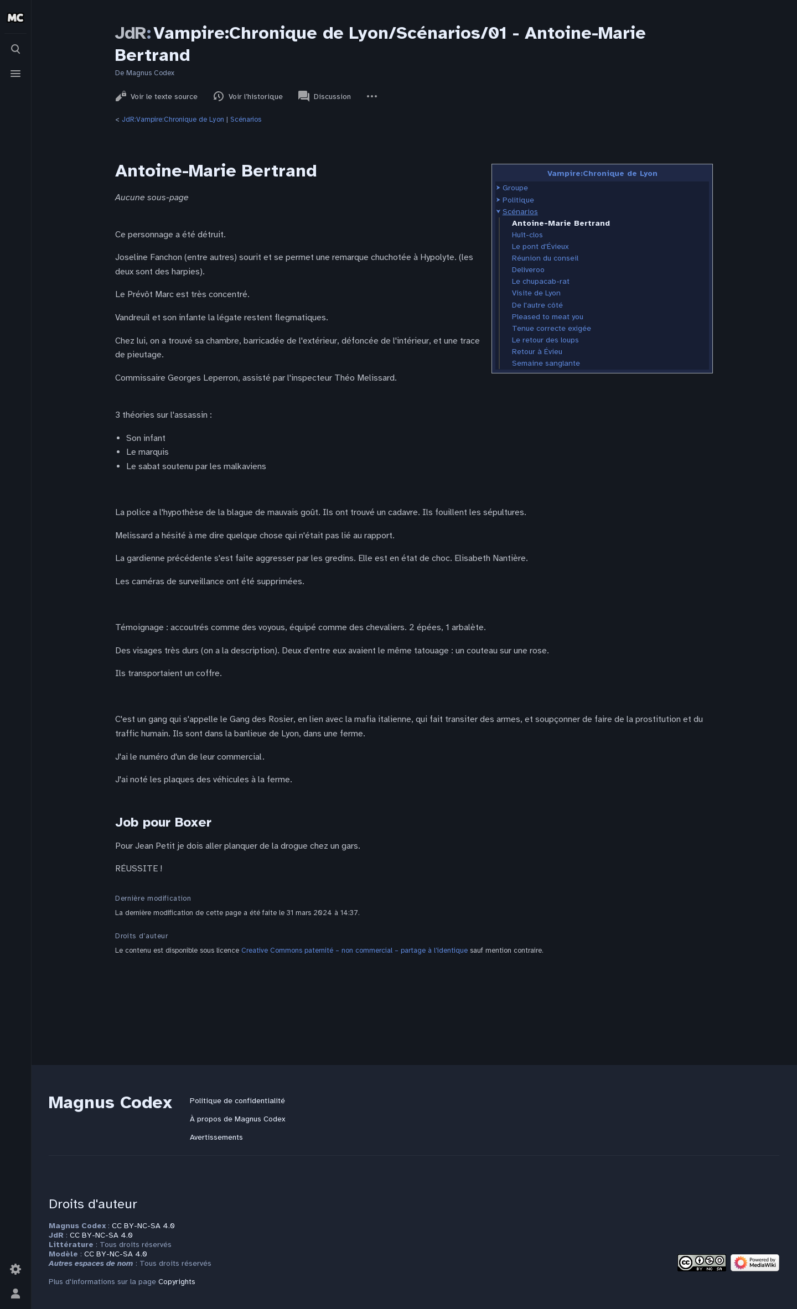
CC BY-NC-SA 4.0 (143, 1225)
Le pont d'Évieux (540, 246)
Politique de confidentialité (237, 1100)
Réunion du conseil (545, 258)
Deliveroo (528, 269)
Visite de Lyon (536, 293)
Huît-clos (527, 235)
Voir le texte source (156, 96)
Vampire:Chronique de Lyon (602, 173)
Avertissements (216, 1137)
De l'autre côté (537, 305)
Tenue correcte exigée (551, 328)
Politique (518, 200)
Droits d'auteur (93, 1204)
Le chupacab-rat (541, 281)
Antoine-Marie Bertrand (561, 223)
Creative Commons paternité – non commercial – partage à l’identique (354, 950)
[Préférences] (15, 1269)
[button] (498, 188)
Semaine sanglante (546, 363)
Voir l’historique (248, 96)
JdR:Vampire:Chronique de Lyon (173, 119)
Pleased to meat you (547, 316)
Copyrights (176, 1281)
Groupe (515, 188)
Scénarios (245, 119)
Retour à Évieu (537, 351)
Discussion (324, 96)
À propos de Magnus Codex (237, 1119)
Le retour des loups (545, 340)
